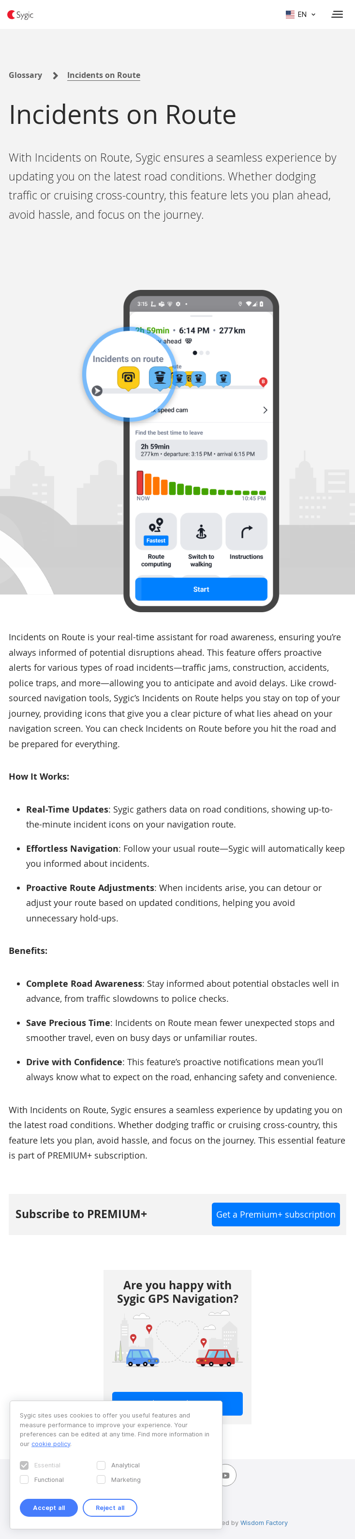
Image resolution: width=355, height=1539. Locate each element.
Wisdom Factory (264, 1522)
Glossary (25, 75)
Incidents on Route (103, 75)
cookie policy (50, 1444)
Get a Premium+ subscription (276, 1214)
